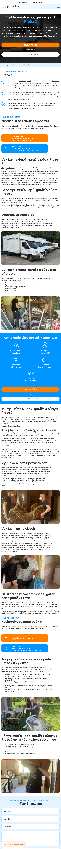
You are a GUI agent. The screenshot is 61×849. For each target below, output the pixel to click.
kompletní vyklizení (25, 81)
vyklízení (6, 278)
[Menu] (58, 7)
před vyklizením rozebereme (10, 180)
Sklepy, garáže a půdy (8, 168)
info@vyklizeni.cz (38, 2)
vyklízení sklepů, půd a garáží (18, 92)
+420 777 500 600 (23, 2)
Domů (2, 65)
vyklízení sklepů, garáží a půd (21, 103)
